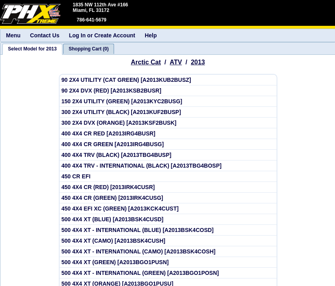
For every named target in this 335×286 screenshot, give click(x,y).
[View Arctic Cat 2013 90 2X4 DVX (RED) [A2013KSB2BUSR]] (168, 90)
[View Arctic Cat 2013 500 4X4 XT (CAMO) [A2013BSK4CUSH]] (168, 241)
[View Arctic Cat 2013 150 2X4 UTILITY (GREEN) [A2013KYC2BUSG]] (168, 101)
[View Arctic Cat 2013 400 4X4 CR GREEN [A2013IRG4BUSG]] (168, 144)
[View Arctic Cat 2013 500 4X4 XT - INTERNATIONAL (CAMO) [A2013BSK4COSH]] (168, 251)
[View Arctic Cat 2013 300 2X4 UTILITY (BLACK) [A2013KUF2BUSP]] (168, 112)
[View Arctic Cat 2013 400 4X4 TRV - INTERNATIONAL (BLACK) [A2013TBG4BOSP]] (168, 165)
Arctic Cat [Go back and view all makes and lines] (146, 62)
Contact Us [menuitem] (45, 35)
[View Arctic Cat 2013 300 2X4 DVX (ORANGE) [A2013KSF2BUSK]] (168, 123)
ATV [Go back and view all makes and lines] (176, 62)
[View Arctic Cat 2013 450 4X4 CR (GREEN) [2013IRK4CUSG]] (168, 198)
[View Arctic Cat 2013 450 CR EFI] (168, 176)
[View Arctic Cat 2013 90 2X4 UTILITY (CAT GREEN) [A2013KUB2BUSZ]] (168, 80)
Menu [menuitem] (13, 35)
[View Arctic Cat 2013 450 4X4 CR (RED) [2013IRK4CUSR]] (168, 187)
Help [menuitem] (151, 35)
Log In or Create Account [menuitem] (102, 35)
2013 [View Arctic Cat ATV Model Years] (198, 62)
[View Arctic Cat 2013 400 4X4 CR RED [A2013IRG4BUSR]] (168, 133)
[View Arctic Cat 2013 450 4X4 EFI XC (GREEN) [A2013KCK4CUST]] (168, 208)
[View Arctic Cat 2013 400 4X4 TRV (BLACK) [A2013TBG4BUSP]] (168, 155)
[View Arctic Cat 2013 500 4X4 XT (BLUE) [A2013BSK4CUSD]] (168, 219)
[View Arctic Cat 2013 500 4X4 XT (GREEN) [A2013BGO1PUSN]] (168, 262)
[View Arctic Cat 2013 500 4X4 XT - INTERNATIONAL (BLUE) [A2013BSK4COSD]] (168, 230)
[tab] (32, 49)
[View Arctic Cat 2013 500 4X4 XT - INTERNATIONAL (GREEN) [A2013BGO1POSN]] (168, 273)
